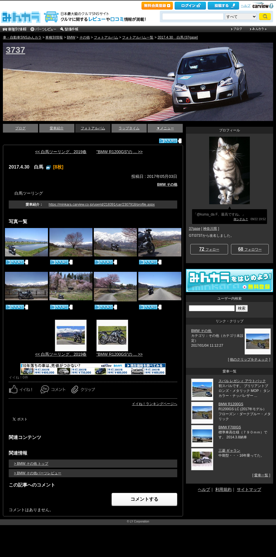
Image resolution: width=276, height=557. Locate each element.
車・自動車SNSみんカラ (22, 37)
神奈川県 (210, 229)
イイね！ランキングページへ (154, 404)
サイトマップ (249, 489)
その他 (84, 37)
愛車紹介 (57, 128)
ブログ (20, 128)
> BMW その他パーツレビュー (37, 473)
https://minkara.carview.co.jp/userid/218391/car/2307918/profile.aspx (102, 204)
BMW (71, 37)
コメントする (144, 499)
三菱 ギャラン (229, 451)
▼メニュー (165, 128)
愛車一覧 (261, 475)
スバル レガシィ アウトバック (242, 381)
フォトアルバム (106, 37)
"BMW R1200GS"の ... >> (119, 151)
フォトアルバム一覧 (137, 37)
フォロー (209, 249)
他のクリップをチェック (249, 359)
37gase (194, 229)
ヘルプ (245, 5)
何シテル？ (241, 219)
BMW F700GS (229, 427)
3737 (15, 50)
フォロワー (249, 249)
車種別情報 (54, 37)
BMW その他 (167, 184)
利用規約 (223, 489)
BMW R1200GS (230, 404)
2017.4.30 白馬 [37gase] (177, 37)
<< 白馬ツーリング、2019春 (61, 151)
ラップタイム (129, 128)
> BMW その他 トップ (31, 464)
